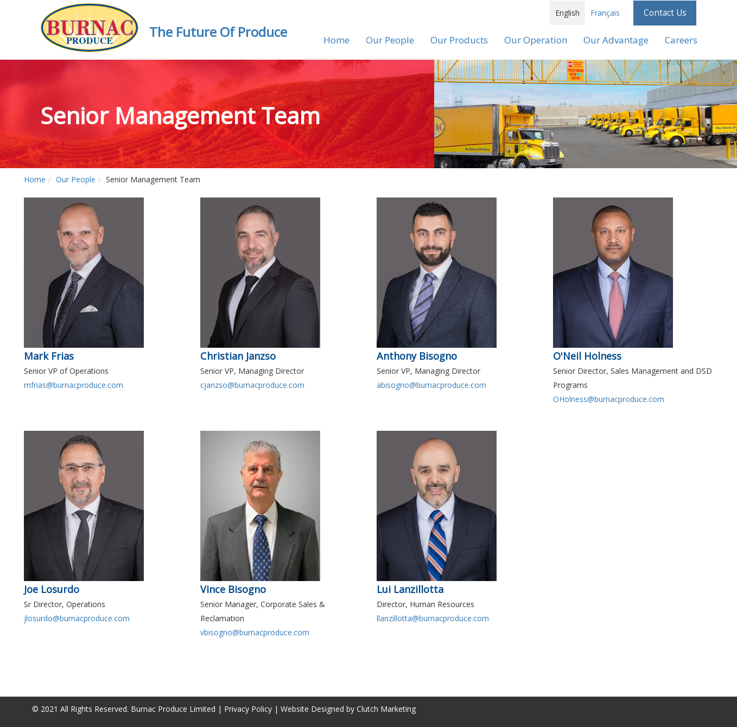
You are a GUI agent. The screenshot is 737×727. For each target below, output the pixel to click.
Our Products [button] (459, 40)
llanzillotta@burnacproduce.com (433, 618)
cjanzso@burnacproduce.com (252, 385)
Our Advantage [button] (616, 40)
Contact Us (665, 12)
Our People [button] (390, 40)
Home (336, 40)
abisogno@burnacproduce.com (431, 385)
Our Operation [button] (535, 40)
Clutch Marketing (386, 709)
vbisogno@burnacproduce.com (254, 632)
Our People (76, 179)
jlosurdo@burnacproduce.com (77, 618)
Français (605, 13)
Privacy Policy (248, 709)
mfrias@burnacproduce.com (73, 385)
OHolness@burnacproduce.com (608, 399)
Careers (681, 40)
